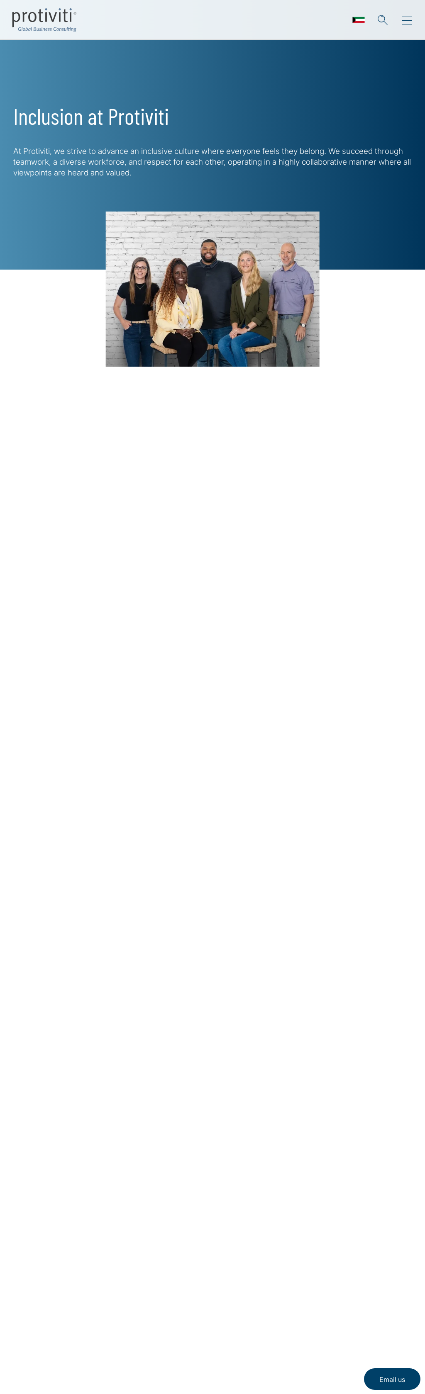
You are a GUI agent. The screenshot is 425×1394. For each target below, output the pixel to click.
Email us (392, 1379)
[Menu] (407, 21)
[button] (383, 20)
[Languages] (359, 20)
